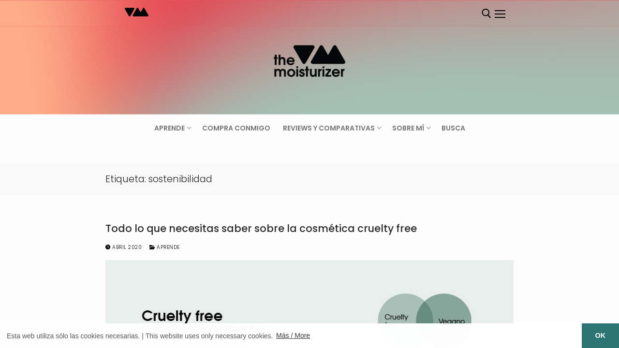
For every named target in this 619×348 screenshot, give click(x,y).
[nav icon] (500, 14)
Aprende (164, 247)
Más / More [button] (293, 335)
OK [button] (600, 335)
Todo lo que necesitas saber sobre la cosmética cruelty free (261, 228)
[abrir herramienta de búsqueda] (486, 13)
